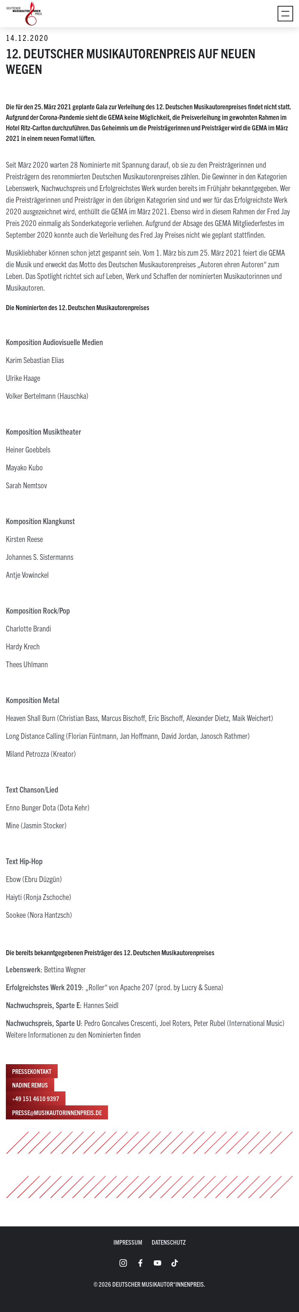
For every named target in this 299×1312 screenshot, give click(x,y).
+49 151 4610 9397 (35, 1098)
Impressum (127, 1242)
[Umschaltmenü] (285, 13)
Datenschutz (169, 1242)
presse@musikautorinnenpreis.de (57, 1112)
